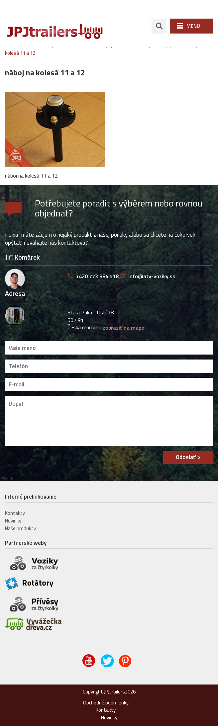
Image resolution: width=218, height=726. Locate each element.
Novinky (13, 520)
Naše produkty (20, 527)
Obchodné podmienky (106, 701)
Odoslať (186, 456)
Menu (193, 25)
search (159, 25)
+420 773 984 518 (97, 275)
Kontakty (15, 512)
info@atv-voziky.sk (151, 275)
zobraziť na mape (123, 327)
